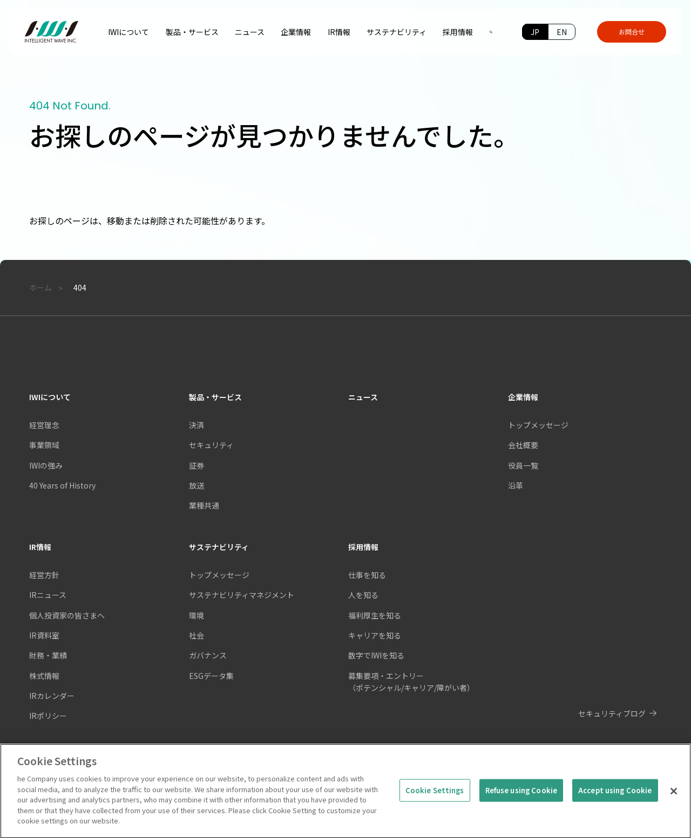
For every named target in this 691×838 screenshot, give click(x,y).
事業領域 (44, 444)
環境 (196, 615)
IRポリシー (48, 715)
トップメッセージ (219, 574)
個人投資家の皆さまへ (67, 615)
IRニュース (47, 594)
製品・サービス (215, 396)
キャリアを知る (374, 635)
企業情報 (523, 396)
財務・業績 (48, 655)
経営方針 (44, 574)
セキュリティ (211, 444)
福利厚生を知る (374, 615)
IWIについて (50, 396)
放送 (196, 485)
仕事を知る (367, 574)
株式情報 (44, 675)
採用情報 (363, 546)
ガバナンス (208, 655)
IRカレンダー (51, 695)
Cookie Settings (434, 796)
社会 (196, 635)
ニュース (363, 396)
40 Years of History (62, 485)
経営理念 (44, 425)
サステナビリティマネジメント (241, 594)
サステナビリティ (219, 546)
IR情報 (40, 546)
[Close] (674, 797)
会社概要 (523, 444)
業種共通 (204, 505)
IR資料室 (44, 635)
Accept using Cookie (615, 796)
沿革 (515, 485)
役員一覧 (523, 465)
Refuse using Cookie (521, 796)
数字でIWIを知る (376, 655)
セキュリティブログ (612, 713)
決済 (196, 425)
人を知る (363, 594)
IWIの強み (46, 465)
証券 (196, 465)
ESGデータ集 (211, 675)
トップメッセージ (538, 425)
